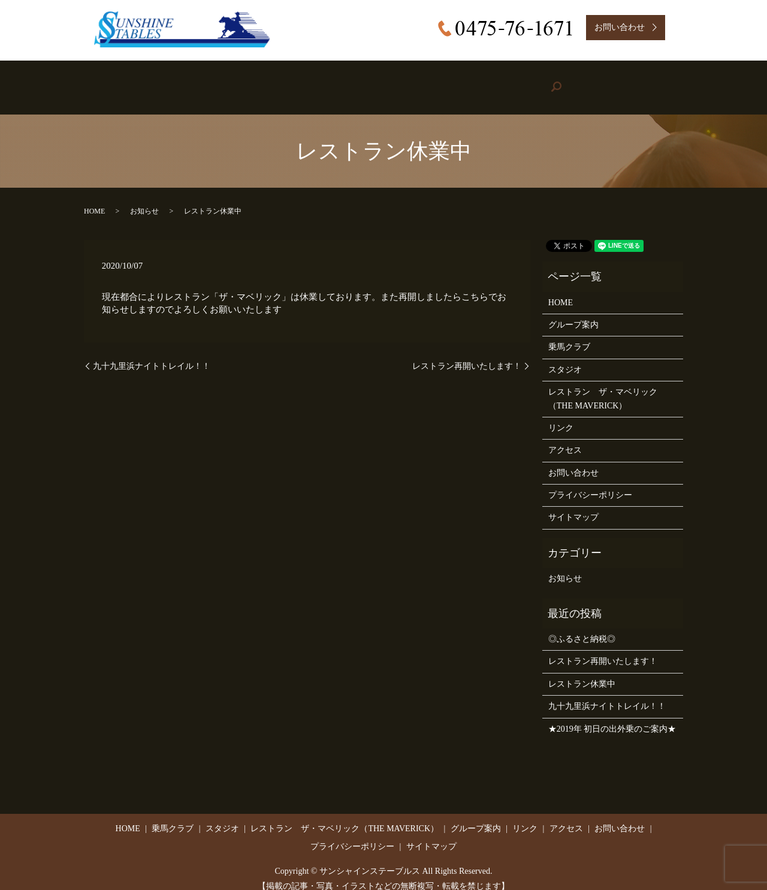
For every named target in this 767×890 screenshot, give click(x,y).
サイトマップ (573, 505)
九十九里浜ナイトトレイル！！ (151, 353)
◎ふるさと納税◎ (581, 627)
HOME (134, 81)
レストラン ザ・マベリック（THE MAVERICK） (602, 386)
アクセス (565, 438)
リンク (560, 415)
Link (521, 81)
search (655, 81)
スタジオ (565, 357)
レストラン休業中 (581, 672)
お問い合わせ (573, 460)
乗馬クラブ (569, 334)
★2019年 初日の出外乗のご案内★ (612, 716)
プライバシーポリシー (590, 483)
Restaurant (366, 81)
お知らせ (144, 199)
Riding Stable (212, 81)
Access (588, 81)
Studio (291, 81)
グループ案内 (573, 312)
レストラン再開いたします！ (466, 353)
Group (447, 81)
